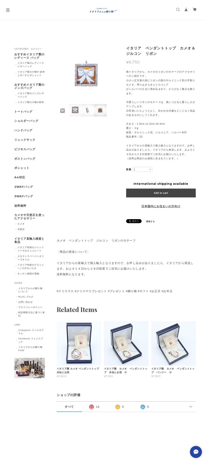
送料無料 (20, 205)
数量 (128, 169)
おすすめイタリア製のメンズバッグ (29, 86)
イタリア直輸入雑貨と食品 (29, 240)
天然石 (21, 229)
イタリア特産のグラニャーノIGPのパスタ (31, 266)
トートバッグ (23, 111)
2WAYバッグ (23, 187)
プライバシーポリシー (30, 307)
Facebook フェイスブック (30, 340)
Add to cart (161, 193)
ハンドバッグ (23, 130)
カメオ (21, 223)
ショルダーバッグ (26, 121)
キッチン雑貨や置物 (28, 273)
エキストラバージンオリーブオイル (31, 258)
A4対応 (19, 177)
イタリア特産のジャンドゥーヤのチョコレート (31, 249)
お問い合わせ (25, 302)
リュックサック (24, 140)
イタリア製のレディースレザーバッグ (31, 65)
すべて (69, 406)
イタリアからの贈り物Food (30, 349)
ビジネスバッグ (24, 149)
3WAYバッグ (23, 196)
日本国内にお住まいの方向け (160, 206)
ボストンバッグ (24, 158)
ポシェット (21, 168)
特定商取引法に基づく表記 (31, 314)
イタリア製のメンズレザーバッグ (31, 95)
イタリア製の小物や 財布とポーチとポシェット (31, 73)
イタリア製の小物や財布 (31, 102)
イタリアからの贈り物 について (30, 290)
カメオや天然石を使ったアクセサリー (29, 216)
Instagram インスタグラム (31, 332)
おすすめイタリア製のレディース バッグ (29, 56)
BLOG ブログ (25, 296)
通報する (150, 221)
